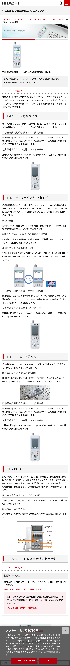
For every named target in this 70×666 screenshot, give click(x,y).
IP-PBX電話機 (58, 20)
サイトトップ (7, 20)
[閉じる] (65, 631)
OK (48, 661)
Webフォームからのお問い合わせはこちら (22, 589)
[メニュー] (67, 3)
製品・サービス (20, 20)
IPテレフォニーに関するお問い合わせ (23, 608)
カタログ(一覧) (13, 90)
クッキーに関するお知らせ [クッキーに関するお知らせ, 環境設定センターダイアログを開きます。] (23, 661)
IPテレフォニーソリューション (39, 20)
